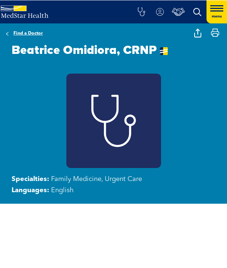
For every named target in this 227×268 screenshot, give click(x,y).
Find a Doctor (28, 33)
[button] (141, 11)
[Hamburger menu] (216, 11)
